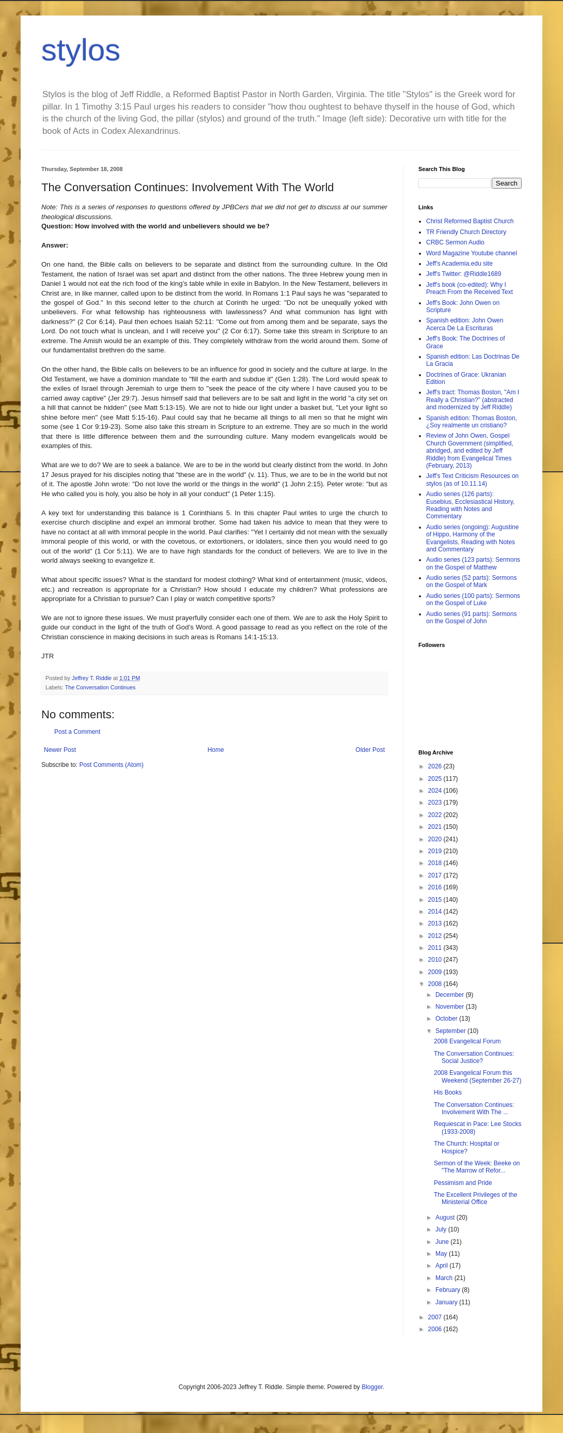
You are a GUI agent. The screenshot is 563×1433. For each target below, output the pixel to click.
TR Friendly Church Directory (466, 232)
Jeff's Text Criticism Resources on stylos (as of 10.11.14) (472, 479)
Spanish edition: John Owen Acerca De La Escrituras (464, 324)
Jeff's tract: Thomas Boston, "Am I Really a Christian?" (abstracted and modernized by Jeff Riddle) (472, 400)
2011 (436, 947)
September (451, 1031)
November (450, 1006)
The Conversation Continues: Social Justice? (474, 1057)
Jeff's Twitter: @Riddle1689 (463, 274)
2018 (436, 863)
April (442, 1265)
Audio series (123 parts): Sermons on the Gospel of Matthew (473, 563)
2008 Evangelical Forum (467, 1041)
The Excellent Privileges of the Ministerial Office (475, 1198)
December (450, 994)
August (446, 1217)
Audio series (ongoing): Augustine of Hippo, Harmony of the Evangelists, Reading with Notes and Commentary (472, 538)
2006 (436, 1329)
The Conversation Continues (100, 687)
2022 (436, 815)
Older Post (370, 749)
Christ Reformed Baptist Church (469, 221)
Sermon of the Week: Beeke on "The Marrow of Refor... (477, 1167)
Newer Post (60, 749)
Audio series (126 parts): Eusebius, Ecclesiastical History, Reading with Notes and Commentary (470, 505)
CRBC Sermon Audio (455, 242)
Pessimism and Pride (463, 1183)
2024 (436, 790)
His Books (448, 1092)
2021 (436, 826)
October (447, 1018)
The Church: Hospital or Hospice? (466, 1147)
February (448, 1289)
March (445, 1278)
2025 (436, 778)
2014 (436, 911)
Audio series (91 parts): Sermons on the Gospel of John (471, 617)
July (441, 1229)
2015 (436, 899)
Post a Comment (77, 731)
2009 (436, 972)
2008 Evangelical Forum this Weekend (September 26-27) (478, 1076)
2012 (436, 935)
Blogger (372, 1387)
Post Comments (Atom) (111, 764)
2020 (436, 839)
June (442, 1241)
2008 (436, 984)
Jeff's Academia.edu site (459, 263)
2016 (436, 887)
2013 (436, 923)
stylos (80, 50)
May (442, 1253)
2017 (436, 875)
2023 (436, 802)
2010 (436, 959)
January (447, 1302)
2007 (436, 1317)
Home (216, 749)
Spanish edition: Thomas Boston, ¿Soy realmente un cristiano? (471, 421)
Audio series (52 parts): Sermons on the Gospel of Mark (471, 581)
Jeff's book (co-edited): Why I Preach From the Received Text (469, 288)
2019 (436, 851)
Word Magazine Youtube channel (471, 253)
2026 (436, 766)
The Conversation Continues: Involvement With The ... (474, 1108)
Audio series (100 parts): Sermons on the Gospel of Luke (473, 599)
